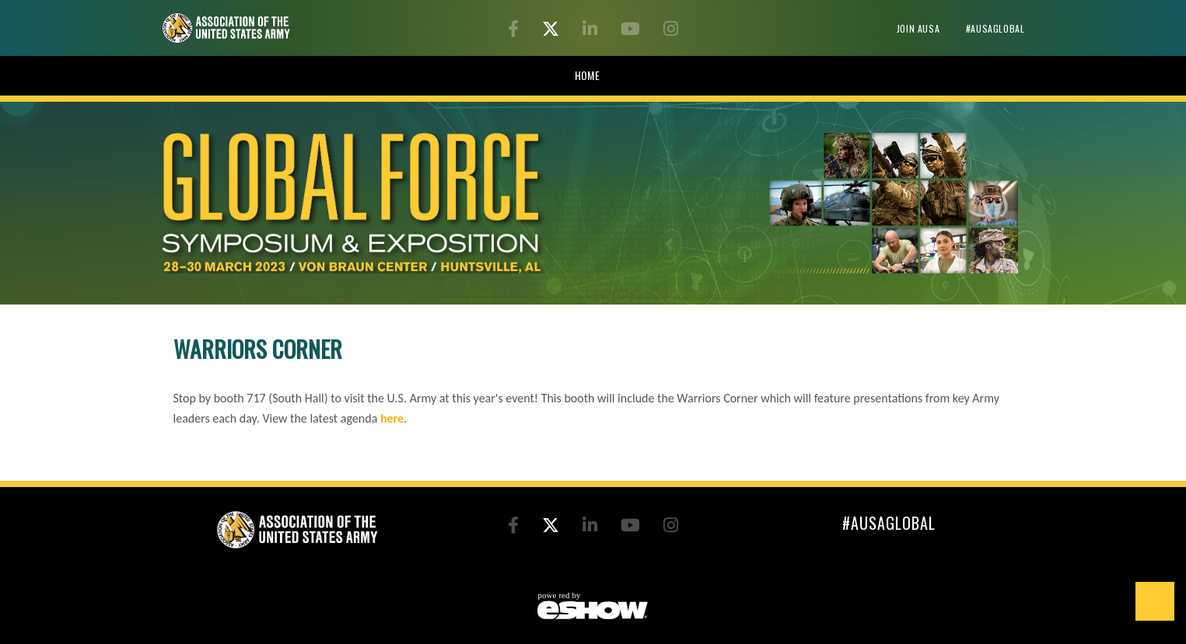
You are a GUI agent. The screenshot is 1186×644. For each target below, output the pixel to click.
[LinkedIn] (592, 30)
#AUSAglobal (995, 28)
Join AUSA (920, 28)
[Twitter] (553, 30)
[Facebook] (516, 30)
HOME (587, 75)
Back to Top (1154, 601)
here (392, 418)
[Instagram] (670, 30)
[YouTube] (632, 30)
